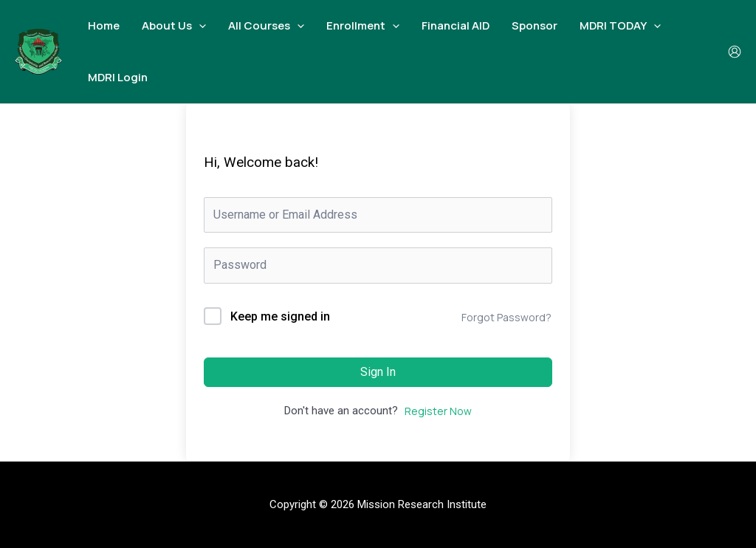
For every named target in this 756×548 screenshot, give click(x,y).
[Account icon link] (734, 51)
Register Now (438, 411)
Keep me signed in (280, 316)
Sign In (378, 372)
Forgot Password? (506, 317)
